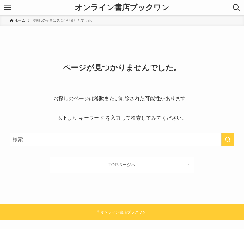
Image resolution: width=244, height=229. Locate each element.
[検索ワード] (122, 139)
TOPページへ (121, 164)
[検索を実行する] (227, 139)
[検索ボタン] (236, 7)
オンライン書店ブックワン (122, 7)
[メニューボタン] (7, 7)
